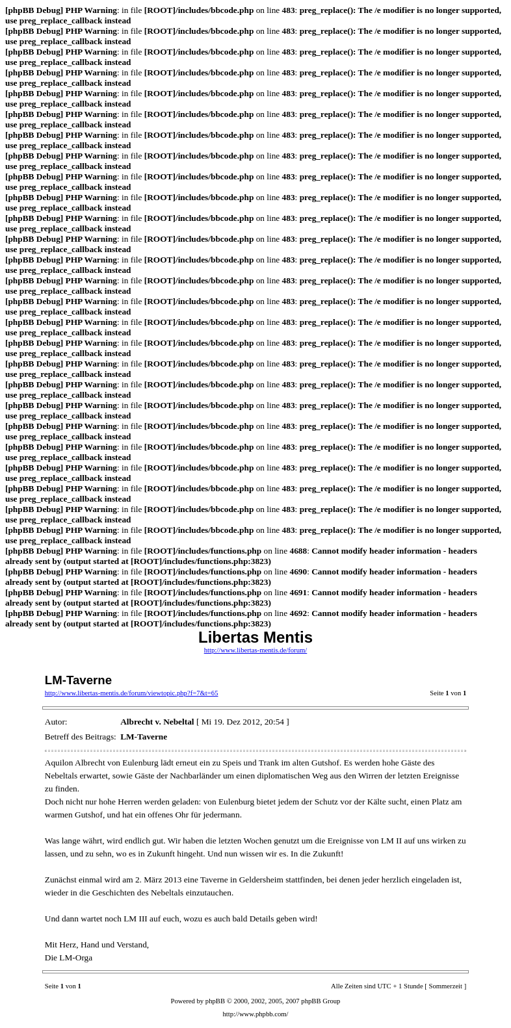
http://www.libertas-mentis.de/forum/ (256, 650)
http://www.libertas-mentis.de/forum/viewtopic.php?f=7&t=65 (131, 693)
